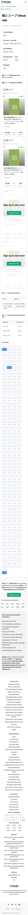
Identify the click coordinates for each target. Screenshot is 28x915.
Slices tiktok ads (14, 604)
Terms (12, 908)
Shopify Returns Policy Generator (14, 719)
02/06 (14, 825)
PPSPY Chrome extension (14, 727)
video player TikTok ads (9, 621)
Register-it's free (14, 213)
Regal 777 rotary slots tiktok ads (19, 604)
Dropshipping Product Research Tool (14, 765)
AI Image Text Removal (14, 760)
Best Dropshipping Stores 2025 (14, 762)
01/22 (19, 825)
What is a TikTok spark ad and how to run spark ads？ (14, 860)
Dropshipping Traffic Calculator (14, 697)
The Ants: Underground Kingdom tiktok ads (3, 604)
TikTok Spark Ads (14, 742)
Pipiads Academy (14, 809)
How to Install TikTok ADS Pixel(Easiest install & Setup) (14, 867)
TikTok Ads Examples (14, 797)
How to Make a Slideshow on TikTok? (14, 863)
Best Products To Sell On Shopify (14, 787)
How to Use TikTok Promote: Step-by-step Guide (14, 851)
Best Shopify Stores (14, 777)
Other (23, 820)
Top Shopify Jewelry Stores (14, 782)
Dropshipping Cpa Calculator (14, 699)
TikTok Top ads (14, 802)
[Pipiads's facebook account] (9, 904)
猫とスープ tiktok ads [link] (6, 9)
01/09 (8, 830)
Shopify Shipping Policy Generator (14, 722)
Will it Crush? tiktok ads (19, 607)
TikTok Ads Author (14, 807)
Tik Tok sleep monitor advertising (12, 637)
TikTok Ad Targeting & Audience (14, 689)
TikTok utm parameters (14, 687)
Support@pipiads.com (14, 875)
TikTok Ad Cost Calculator (14, 702)
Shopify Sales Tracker (14, 684)
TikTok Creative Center (14, 747)
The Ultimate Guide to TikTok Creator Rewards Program (14, 847)
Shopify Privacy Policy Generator (14, 710)
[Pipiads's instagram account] (19, 904)
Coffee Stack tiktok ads (24, 604)
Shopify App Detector (14, 694)
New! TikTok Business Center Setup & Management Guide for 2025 (14, 842)
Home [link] (2, 6)
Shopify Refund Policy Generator (14, 712)
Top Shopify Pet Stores (14, 779)
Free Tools (14, 724)
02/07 (8, 825)
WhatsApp (14, 877)
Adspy (14, 736)
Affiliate (14, 729)
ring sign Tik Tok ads (8, 631)
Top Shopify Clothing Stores (14, 784)
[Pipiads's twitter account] (12, 904)
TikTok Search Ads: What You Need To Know (14, 838)
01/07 (19, 830)
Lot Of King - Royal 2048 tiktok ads (14, 607)
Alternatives (14, 752)
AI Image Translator (14, 757)
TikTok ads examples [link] (11, 6)
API (14, 880)
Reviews (14, 754)
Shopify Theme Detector (14, 692)
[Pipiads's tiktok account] (16, 904)
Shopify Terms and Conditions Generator (14, 716)
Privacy (7, 908)
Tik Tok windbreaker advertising (11, 624)
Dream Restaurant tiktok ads (8, 604)
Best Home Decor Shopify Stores (14, 790)
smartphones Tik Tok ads (9, 640)
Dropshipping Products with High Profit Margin (14, 771)
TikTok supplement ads (9, 647)
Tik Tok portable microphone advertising (10, 628)
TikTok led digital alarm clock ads (12, 650)
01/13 (14, 828)
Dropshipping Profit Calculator (14, 704)
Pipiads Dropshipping (14, 767)
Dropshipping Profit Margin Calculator (14, 707)
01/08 (14, 830)
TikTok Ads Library (14, 744)
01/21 (8, 828)
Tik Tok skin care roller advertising (12, 634)
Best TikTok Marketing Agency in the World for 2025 (14, 855)
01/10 (19, 828)
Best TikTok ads (14, 804)
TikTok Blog (14, 799)
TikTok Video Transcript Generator (14, 749)
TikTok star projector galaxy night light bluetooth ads (13, 644)
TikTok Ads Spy (14, 739)
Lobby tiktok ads (8, 607)
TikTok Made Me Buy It (14, 774)
